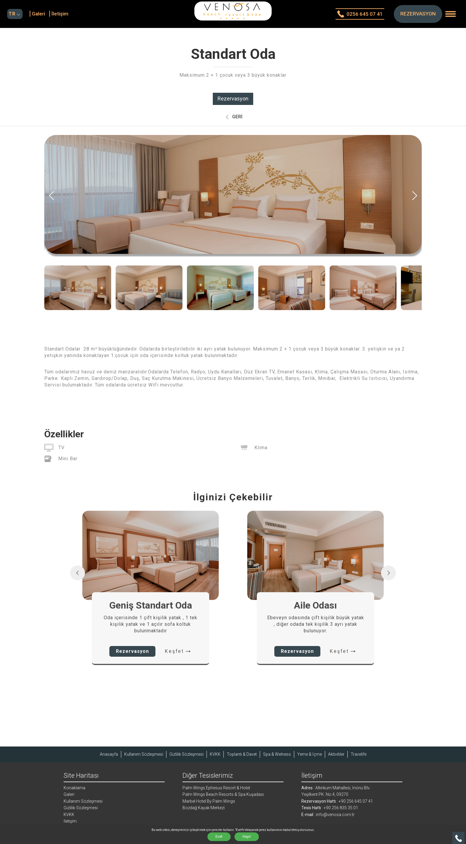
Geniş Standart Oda (150, 605)
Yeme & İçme (309, 754)
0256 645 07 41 (360, 14)
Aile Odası (315, 605)
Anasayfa (109, 754)
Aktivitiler (336, 754)
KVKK (215, 754)
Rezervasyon (233, 98)
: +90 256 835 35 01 (339, 807)
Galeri (38, 14)
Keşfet (178, 651)
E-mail (307, 814)
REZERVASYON (418, 14)
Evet (219, 836)
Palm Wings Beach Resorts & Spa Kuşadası (223, 794)
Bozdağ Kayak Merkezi (203, 807)
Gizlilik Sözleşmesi (186, 754)
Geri (233, 117)
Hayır (247, 836)
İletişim (59, 14)
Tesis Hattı (311, 807)
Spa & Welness (277, 754)
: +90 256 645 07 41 (354, 801)
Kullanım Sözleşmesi (143, 754)
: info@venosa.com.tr (334, 814)
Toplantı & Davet (242, 754)
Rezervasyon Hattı (318, 801)
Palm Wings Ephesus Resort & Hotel (216, 787)
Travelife (358, 754)
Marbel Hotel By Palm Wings (208, 801)
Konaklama (74, 787)
